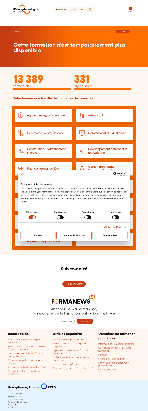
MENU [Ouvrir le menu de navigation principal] (130, 11)
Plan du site (12, 408)
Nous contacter (74, 284)
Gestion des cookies (16, 399)
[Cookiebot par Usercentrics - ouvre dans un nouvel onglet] (116, 174)
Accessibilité (13, 405)
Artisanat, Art (96, 115)
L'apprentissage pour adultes (68, 340)
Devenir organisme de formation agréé (73, 368)
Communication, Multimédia (107, 133)
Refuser (38, 235)
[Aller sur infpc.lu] (32, 389)
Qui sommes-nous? (15, 393)
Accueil (16, 31)
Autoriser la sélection (74, 235)
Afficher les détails (112, 227)
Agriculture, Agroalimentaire (46, 115)
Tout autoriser (110, 235)
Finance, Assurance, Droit (44, 168)
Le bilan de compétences (66, 364)
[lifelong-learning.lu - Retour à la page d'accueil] (25, 10)
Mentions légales (14, 396)
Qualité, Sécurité (107, 370)
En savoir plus (65, 321)
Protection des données (17, 402)
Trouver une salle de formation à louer (28, 367)
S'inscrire (85, 321)
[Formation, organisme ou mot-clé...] (70, 9)
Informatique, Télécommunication (116, 344)
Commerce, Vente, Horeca (45, 133)
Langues (102, 355)
